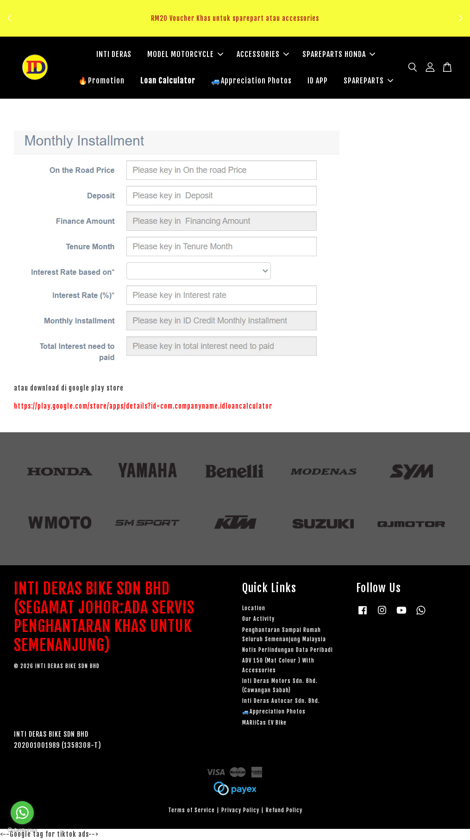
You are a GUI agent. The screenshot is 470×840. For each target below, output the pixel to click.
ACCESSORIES (263, 54)
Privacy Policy (240, 810)
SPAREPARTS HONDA (338, 54)
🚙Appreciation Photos (251, 80)
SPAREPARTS (368, 80)
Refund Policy (284, 810)
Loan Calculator (167, 80)
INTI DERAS (114, 54)
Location (253, 608)
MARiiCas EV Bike (264, 722)
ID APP (317, 80)
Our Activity (258, 619)
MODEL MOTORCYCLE (185, 54)
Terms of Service (191, 810)
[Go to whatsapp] (22, 812)
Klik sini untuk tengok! (237, 29)
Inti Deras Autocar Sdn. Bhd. (281, 700)
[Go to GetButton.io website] (22, 830)
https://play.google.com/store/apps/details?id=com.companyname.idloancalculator (143, 406)
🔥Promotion (101, 80)
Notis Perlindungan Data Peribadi (287, 649)
